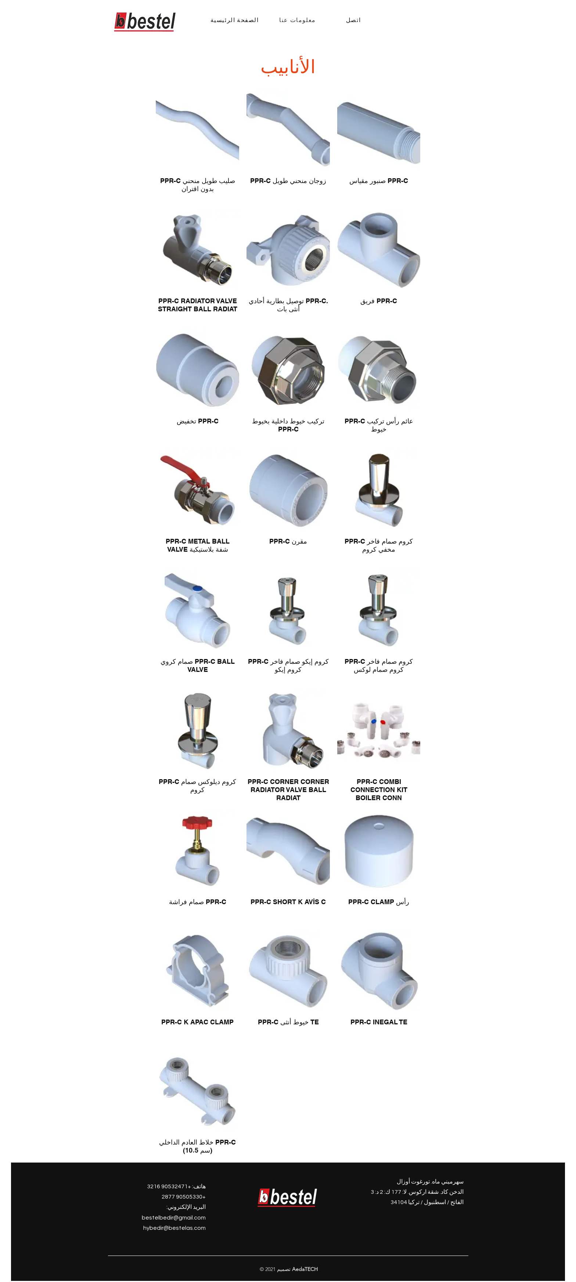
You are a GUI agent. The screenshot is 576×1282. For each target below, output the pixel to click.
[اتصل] (354, 20)
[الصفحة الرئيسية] (235, 20)
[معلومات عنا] (298, 20)
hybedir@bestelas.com (174, 1228)
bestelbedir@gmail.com (174, 1218)
